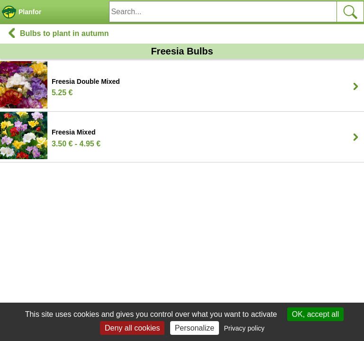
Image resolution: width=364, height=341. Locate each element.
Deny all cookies (132, 328)
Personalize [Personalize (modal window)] (195, 328)
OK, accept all (315, 314)
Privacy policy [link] (244, 328)
